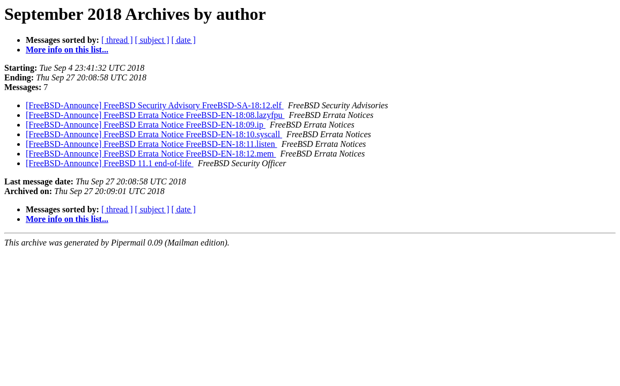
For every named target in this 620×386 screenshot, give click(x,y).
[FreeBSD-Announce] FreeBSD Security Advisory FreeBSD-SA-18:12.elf (155, 105)
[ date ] (184, 39)
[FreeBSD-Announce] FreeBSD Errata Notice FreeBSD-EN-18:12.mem (151, 153)
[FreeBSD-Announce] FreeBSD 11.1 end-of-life (110, 163)
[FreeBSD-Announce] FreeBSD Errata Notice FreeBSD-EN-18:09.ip (145, 124)
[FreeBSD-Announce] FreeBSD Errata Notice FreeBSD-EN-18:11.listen (151, 144)
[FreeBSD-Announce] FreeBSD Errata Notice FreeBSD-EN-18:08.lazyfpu (155, 115)
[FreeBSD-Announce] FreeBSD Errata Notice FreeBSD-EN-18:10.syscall (154, 134)
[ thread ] (117, 39)
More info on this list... (67, 49)
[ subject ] (152, 39)
